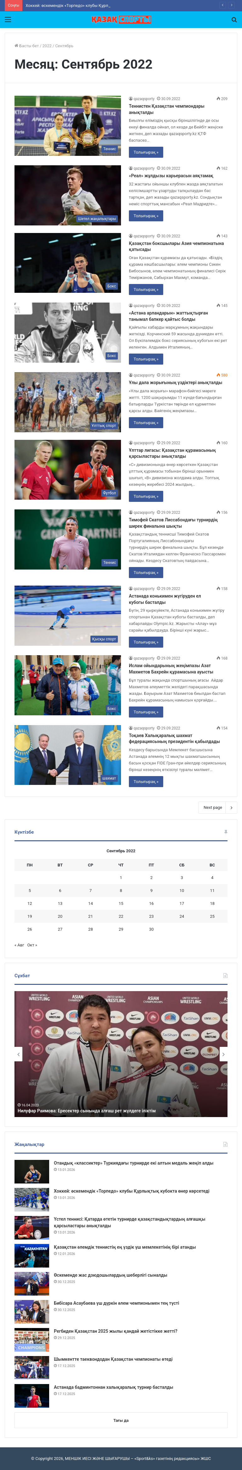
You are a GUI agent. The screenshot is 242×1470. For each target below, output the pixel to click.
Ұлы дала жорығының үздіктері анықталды (175, 382)
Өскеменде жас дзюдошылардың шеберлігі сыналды (110, 1275)
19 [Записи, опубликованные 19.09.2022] (29, 916)
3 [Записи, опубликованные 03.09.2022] (182, 877)
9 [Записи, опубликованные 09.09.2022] (151, 890)
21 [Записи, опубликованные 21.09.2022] (90, 916)
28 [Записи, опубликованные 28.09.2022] (90, 929)
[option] (121, 1054)
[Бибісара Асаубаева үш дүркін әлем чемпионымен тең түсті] (31, 1312)
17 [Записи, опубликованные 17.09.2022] (182, 903)
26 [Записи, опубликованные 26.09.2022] (29, 929)
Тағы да (121, 1420)
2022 (47, 45)
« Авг (19, 945)
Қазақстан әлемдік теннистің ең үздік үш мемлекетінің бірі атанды (125, 1247)
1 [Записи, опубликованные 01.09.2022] (121, 877)
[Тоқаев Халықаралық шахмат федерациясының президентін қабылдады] (67, 755)
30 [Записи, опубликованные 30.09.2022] (151, 929)
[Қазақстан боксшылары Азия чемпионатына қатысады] (67, 263)
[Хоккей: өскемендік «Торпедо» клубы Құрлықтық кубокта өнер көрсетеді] (31, 1200)
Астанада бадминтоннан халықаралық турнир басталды (113, 1387)
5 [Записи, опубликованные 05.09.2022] (30, 890)
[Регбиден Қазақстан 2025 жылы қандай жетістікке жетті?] (31, 1340)
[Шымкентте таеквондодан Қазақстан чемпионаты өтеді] (31, 1368)
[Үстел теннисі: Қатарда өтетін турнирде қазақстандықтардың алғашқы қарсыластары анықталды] (31, 1228)
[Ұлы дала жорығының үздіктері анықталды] (67, 402)
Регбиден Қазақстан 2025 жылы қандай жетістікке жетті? (115, 1331)
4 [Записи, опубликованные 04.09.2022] (212, 877)
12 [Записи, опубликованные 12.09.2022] (29, 903)
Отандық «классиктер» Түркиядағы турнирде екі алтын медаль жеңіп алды (134, 1163)
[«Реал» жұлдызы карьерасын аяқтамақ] (67, 195)
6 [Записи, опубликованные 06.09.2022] (60, 890)
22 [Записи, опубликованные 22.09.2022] (121, 916)
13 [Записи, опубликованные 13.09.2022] (60, 903)
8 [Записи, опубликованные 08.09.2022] (121, 890)
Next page (218, 807)
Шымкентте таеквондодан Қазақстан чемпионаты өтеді (113, 1359)
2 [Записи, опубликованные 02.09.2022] (151, 877)
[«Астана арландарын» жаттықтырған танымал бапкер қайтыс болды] (67, 333)
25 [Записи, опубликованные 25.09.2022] (212, 916)
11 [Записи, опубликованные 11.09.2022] (212, 890)
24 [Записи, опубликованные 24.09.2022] (182, 916)
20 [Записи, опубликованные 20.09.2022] (60, 916)
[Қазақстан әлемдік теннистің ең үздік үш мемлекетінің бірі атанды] (31, 1256)
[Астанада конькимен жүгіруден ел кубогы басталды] (67, 616)
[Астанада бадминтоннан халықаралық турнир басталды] (31, 1396)
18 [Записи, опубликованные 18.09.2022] (212, 903)
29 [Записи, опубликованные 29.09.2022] (121, 929)
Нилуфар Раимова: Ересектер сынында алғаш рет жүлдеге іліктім (87, 1110)
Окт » (32, 945)
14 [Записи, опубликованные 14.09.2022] (90, 903)
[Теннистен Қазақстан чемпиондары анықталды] (67, 126)
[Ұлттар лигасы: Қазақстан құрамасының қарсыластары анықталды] (67, 470)
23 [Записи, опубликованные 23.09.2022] (151, 916)
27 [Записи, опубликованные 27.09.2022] (60, 929)
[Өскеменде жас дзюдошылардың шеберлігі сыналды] (31, 1284)
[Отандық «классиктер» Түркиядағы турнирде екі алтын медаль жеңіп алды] (31, 1171)
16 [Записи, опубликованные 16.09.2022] (151, 903)
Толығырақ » (146, 152)
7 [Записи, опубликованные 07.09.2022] (90, 890)
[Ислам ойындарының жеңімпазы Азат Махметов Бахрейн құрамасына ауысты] (67, 685)
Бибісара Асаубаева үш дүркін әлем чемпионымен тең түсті (116, 1303)
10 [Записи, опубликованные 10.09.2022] (182, 890)
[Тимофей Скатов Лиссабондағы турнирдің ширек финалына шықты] (67, 539)
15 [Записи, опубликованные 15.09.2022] (121, 903)
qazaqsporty (144, 99)
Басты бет (26, 45)
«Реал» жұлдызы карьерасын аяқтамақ (171, 175)
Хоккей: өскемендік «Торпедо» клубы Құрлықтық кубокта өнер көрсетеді (132, 1191)
